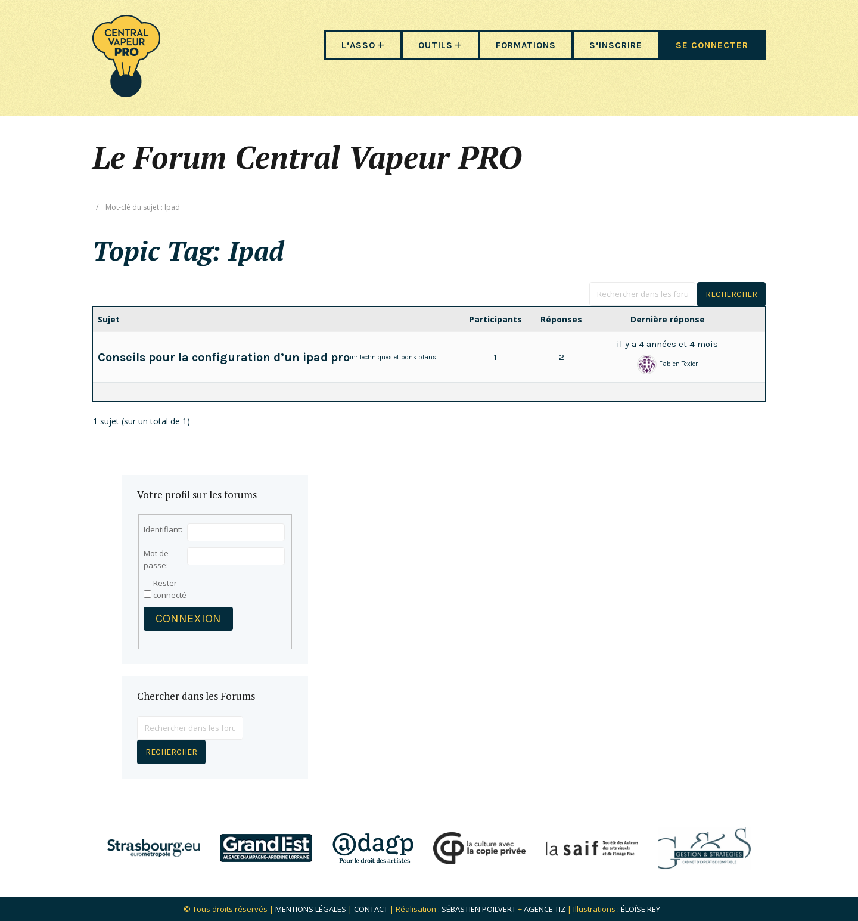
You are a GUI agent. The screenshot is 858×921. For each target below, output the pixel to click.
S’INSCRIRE (615, 45)
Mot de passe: (156, 559)
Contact (371, 909)
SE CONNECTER (712, 45)
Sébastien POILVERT (479, 909)
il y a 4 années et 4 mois (667, 344)
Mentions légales (310, 909)
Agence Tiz (544, 909)
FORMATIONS (526, 45)
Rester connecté (169, 589)
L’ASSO (358, 45)
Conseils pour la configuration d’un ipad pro (224, 357)
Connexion (188, 618)
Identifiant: (163, 529)
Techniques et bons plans (397, 357)
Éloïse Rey (640, 909)
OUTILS (435, 45)
